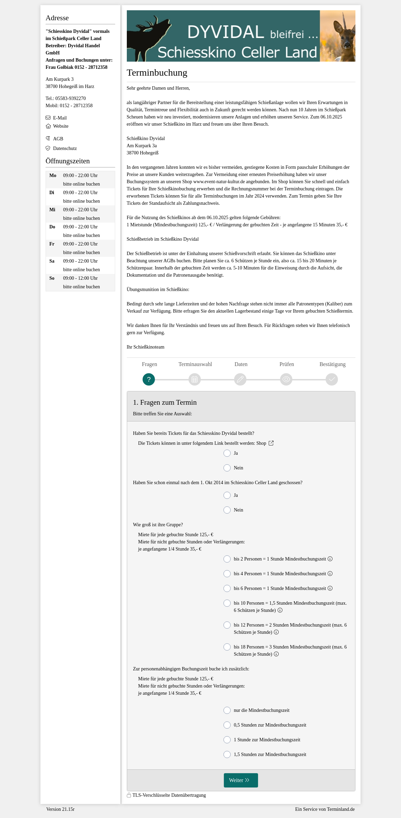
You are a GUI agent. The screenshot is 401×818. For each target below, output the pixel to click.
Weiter (236, 780)
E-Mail (60, 118)
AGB (58, 138)
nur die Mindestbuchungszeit (256, 710)
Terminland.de (341, 809)
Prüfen (286, 364)
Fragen (149, 364)
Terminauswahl (195, 364)
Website (61, 126)
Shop (261, 443)
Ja (230, 453)
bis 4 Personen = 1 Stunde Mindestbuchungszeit (279, 573)
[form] (241, 591)
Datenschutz (65, 148)
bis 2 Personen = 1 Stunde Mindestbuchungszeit (279, 559)
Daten (240, 364)
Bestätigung (332, 364)
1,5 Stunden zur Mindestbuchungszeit (264, 754)
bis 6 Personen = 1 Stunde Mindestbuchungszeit (279, 588)
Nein (233, 467)
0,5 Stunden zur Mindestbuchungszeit (264, 725)
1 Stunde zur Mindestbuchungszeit (261, 739)
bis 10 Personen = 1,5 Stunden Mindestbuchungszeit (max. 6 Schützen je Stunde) (285, 606)
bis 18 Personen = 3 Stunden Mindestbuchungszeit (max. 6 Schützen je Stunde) (285, 650)
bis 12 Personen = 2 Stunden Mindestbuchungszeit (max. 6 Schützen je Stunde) (285, 628)
